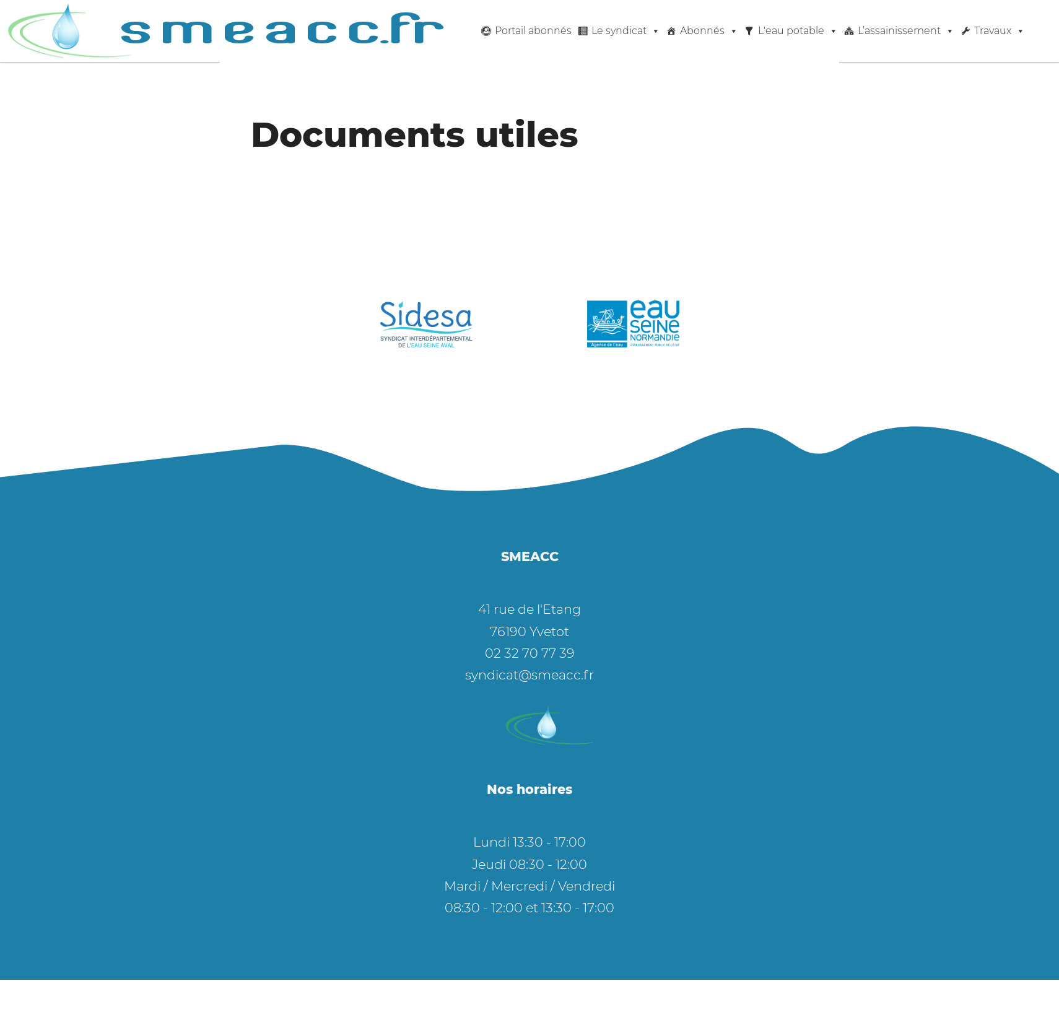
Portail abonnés (533, 31)
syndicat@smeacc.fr (529, 675)
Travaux (999, 31)
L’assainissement (906, 31)
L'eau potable (798, 31)
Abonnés (709, 31)
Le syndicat (625, 31)
